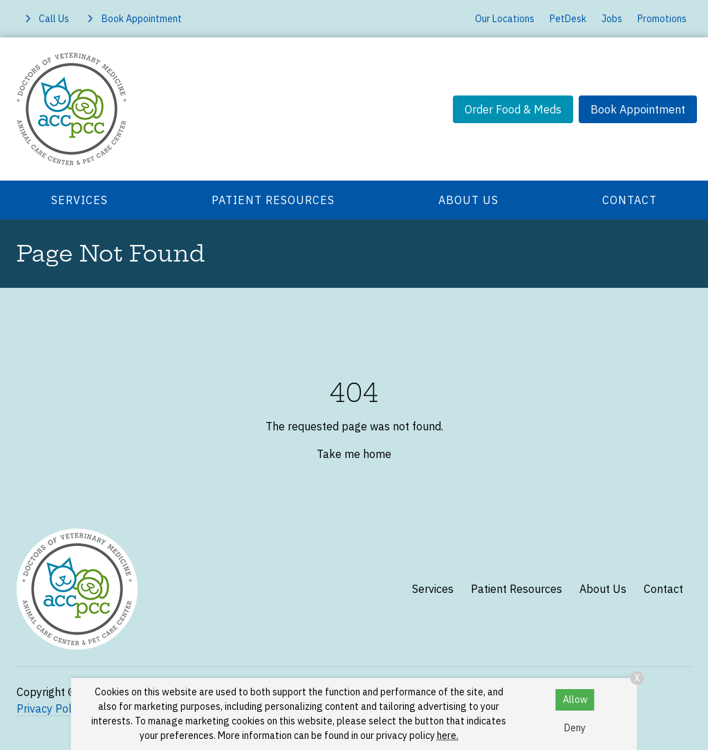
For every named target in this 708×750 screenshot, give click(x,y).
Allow (575, 699)
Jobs (612, 18)
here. (447, 735)
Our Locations (504, 18)
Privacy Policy (51, 708)
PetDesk (568, 18)
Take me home (354, 454)
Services (79, 200)
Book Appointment (637, 109)
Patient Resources (273, 200)
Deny (575, 728)
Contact (629, 200)
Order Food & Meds (513, 109)
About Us (468, 200)
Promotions (662, 18)
